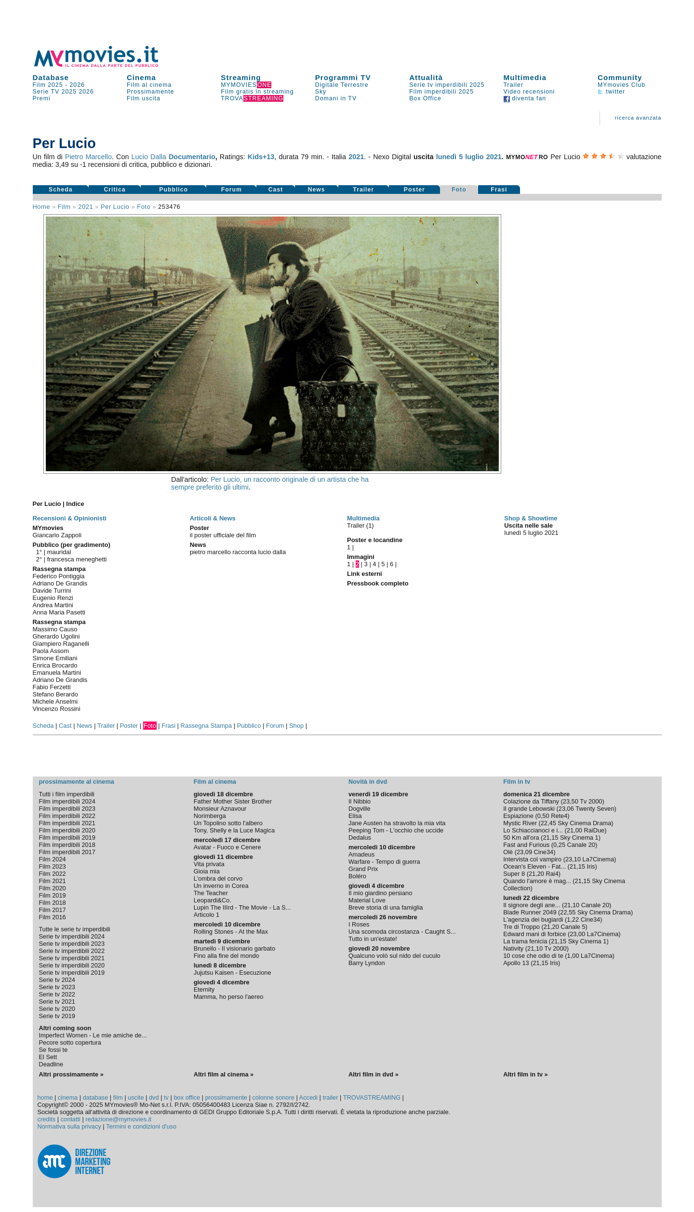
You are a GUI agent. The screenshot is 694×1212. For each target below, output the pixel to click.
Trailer (513, 85)
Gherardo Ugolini (56, 636)
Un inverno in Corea (221, 885)
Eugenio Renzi (53, 597)
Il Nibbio (359, 801)
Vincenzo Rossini (56, 708)
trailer (330, 1097)
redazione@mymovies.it (118, 1119)
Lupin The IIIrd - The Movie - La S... (242, 907)
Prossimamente (150, 91)
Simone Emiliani (55, 658)
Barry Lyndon (366, 963)
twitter (611, 91)
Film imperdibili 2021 (67, 823)
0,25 (559, 844)
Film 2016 (52, 917)
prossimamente (226, 1097)
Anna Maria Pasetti (59, 612)
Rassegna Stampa (206, 725)
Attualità (426, 77)
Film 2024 (52, 859)
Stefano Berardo (55, 694)
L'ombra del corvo (218, 878)
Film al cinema (149, 85)
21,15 (550, 837)
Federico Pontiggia (59, 576)
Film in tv (516, 781)
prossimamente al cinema (76, 781)
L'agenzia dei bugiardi (533, 919)
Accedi (308, 1097)
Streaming (241, 77)
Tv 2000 (591, 801)
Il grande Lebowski (529, 808)
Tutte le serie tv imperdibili (74, 929)
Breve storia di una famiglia (385, 907)
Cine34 (544, 852)
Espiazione (518, 815)
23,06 (566, 808)
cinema (68, 1097)
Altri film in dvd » (373, 1074)
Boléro (357, 876)
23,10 (573, 859)
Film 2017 (52, 909)
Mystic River (520, 823)
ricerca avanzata (638, 118)
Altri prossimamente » (71, 1074)
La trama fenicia (525, 941)
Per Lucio (115, 206)
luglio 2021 (483, 157)
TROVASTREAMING (371, 1097)
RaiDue (594, 830)
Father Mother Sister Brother (233, 801)
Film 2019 (52, 895)
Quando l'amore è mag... (537, 881)
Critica (114, 189)
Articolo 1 (206, 914)
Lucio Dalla (149, 157)
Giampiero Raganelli (61, 643)
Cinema (141, 77)
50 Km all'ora (521, 837)
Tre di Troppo (521, 926)
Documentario (192, 157)
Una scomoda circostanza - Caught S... (402, 931)
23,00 (577, 934)
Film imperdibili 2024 (67, 801)
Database (51, 77)
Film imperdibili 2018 (67, 844)
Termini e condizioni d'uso (141, 1126)
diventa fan (525, 98)
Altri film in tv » (525, 1074)
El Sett (48, 1057)
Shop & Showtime (530, 518)
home (45, 1097)
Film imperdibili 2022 (67, 815)
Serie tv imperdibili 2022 (72, 950)
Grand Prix (363, 868)
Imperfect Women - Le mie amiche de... (93, 1035)
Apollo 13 (516, 963)
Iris (591, 866)
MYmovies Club (621, 85)
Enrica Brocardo (55, 665)
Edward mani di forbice (534, 934)
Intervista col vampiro (532, 859)
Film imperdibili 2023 (67, 808)
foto (143, 206)
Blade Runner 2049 (529, 912)
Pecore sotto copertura (70, 1042)
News (316, 189)
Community (620, 77)
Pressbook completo (377, 583)
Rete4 (559, 815)
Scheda (61, 189)
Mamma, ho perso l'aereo (229, 996)
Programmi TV (343, 77)
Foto (459, 189)
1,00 (573, 955)
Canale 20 (581, 844)
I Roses (358, 924)
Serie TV (46, 91)
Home (42, 206)
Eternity (204, 989)
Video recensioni (529, 91)
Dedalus (359, 837)
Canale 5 (573, 926)
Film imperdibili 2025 (441, 91)
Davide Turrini (52, 590)
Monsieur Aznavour (220, 808)
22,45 (548, 823)
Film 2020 (52, 888)
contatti (70, 1119)
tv (166, 1097)
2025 (69, 91)
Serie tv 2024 (57, 979)
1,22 (573, 919)
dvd (154, 1097)
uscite (136, 1097)
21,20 (536, 873)
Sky (321, 91)
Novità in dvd (367, 781)
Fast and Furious (526, 844)
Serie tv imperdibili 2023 (72, 943)
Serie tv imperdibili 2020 (72, 965)
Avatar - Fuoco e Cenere (227, 847)
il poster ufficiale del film (223, 535)
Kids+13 (261, 157)
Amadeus (361, 854)
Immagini (360, 556)
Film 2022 (52, 873)
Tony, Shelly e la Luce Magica (234, 830)
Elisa (355, 815)
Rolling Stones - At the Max (231, 931)
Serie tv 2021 (57, 1001)
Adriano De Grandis (60, 583)
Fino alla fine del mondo (226, 955)
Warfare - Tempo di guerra (384, 861)
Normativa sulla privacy (69, 1126)
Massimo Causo (55, 629)
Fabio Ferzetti (52, 687)
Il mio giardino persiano (380, 893)
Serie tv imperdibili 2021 (72, 958)
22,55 (567, 912)
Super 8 (514, 873)
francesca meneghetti (77, 559)
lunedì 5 (449, 157)
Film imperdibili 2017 (67, 852)
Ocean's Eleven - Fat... (534, 866)
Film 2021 (52, 881)
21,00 (574, 830)
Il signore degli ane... (531, 905)
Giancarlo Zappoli (57, 535)
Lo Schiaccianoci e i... (533, 830)
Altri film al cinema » (224, 1074)
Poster (414, 189)
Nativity (513, 948)
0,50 (543, 815)
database (95, 1097)
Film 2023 (52, 866)
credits (47, 1119)
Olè (508, 852)
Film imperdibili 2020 (67, 830)
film (64, 206)
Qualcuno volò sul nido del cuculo (394, 955)
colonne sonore (273, 1097)
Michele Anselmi (55, 701)
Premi (42, 98)
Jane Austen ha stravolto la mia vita (396, 823)
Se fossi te (53, 1049)
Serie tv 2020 (57, 1008)
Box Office (425, 98)
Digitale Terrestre (342, 85)
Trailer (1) (360, 525)
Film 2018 (52, 902)
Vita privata (209, 864)
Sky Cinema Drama (584, 823)
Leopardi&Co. (212, 900)
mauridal (59, 552)
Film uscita (143, 98)
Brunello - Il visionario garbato (234, 948)
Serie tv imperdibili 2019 (72, 972)
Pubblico (173, 189)
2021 (356, 157)
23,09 (524, 852)
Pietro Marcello (88, 157)
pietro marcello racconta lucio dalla (238, 552)
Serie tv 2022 (57, 994)
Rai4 (552, 873)
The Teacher (211, 893)
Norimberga (210, 815)
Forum (231, 189)
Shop (296, 725)
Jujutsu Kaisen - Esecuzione (232, 972)
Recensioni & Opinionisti (70, 518)
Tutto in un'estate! (372, 938)
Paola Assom (51, 650)
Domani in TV (336, 98)
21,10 (571, 905)
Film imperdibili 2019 (67, 837)
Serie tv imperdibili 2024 (72, 936)
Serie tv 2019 (57, 1016)
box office (187, 1097)
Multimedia (525, 77)
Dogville (359, 808)
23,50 (570, 801)
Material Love (367, 900)
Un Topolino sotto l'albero (228, 823)
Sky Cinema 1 (579, 837)
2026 (77, 85)
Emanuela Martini (57, 672)
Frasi (499, 189)
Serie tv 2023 (57, 987)
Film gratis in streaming (257, 91)
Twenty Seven (594, 808)
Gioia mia (207, 871)
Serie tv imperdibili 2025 (446, 85)
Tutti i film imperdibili (66, 794)
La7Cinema (598, 859)
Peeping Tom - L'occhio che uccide (395, 830)
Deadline (51, 1064)
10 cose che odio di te (533, 955)
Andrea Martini (53, 605)
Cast (275, 189)
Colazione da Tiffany (531, 801)
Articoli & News (213, 518)
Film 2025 (48, 85)
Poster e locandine (374, 540)
